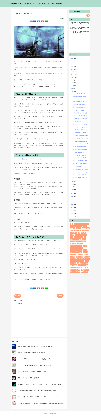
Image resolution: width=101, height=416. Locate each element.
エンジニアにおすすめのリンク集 (46, 3)
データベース (80, 254)
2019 (72, 199)
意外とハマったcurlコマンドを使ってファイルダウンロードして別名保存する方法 (39, 384)
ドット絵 (77, 256)
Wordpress (84, 234)
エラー (79, 241)
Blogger (54, 413)
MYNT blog (14, 3)
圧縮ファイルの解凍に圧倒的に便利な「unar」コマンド (32, 378)
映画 (76, 267)
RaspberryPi (75, 230)
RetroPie (80, 230)
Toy (84, 232)
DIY (70, 226)
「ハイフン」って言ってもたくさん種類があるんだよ (32, 371)
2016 (72, 207)
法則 (81, 267)
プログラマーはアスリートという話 (82, 129)
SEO (84, 230)
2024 (72, 63)
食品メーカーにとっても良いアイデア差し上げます (82, 177)
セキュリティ (79, 250)
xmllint (76, 239)
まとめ (79, 239)
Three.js (75, 232)
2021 (72, 193)
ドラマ (82, 256)
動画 (71, 265)
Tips (79, 232)
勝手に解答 (75, 265)
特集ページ (59, 3)
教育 (87, 265)
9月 (73, 80)
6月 (73, 88)
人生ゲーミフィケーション (81, 124)
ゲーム (76, 243)
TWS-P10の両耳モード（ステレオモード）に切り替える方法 (34, 359)
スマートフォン (73, 250)
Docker (73, 226)
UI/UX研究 (72, 234)
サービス (84, 245)
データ (75, 254)
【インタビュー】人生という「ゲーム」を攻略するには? (29, 159)
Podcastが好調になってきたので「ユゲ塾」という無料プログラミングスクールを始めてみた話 (82, 160)
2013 (72, 216)
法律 (84, 267)
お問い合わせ (27, 3)
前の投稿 (60, 295)
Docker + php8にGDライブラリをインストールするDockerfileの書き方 (81, 115)
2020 (72, 196)
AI (72, 223)
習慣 (82, 269)
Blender (75, 223)
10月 (73, 77)
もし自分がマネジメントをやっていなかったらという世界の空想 (81, 110)
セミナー (84, 250)
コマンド (80, 243)
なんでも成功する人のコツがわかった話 (82, 169)
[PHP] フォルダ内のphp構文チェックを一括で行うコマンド (82, 118)
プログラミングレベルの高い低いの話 (81, 96)
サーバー (80, 245)
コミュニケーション (73, 245)
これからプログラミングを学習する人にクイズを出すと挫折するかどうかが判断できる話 (81, 101)
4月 (73, 181)
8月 (73, 82)
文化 (71, 267)
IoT (80, 228)
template (71, 239)
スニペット (76, 247)
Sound (71, 232)
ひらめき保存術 (78, 166)
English (78, 226)
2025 (72, 61)
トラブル (85, 254)
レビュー (71, 263)
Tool (82, 232)
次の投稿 (17, 295)
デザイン (71, 254)
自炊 (85, 269)
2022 (72, 69)
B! (38, 21)
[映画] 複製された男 (79, 152)
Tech (34, 3)
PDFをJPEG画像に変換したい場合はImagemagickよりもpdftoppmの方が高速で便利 (40, 403)
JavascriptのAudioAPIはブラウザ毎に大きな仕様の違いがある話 (82, 143)
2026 (72, 58)
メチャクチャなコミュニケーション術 (82, 174)
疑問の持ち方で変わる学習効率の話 (82, 141)
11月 (73, 74)
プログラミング (82, 258)
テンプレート (85, 252)
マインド (87, 258)
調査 (71, 271)
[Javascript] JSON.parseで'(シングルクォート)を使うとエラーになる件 (37, 390)
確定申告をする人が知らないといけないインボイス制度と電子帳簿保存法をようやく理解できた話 (82, 172)
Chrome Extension (85, 223)
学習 (62, 18)
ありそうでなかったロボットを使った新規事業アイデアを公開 (81, 104)
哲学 (79, 265)
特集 (71, 269)
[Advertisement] (80, 43)
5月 (73, 91)
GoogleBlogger (84, 226)
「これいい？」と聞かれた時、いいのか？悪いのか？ (82, 127)
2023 (72, 66)
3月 (73, 184)
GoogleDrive (72, 228)
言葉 (87, 269)
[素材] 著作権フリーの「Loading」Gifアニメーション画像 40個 (35, 346)
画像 (73, 269)
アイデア (83, 239)
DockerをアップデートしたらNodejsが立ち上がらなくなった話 (82, 121)
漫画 (86, 267)
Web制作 (79, 234)
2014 (72, 213)
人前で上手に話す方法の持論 (80, 113)
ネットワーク (86, 256)
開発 (76, 271)
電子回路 (82, 271)
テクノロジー (79, 252)
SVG (87, 230)
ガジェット (72, 243)
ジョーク (71, 247)
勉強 (87, 263)
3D (70, 223)
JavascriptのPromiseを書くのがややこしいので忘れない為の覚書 (81, 99)
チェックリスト (73, 252)
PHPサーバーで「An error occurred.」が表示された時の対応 (34, 365)
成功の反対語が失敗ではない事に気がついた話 (82, 132)
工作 (84, 265)
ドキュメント (72, 256)
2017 (72, 204)
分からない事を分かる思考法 (81, 135)
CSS (79, 223)
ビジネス (76, 258)
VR (75, 234)
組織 (79, 269)
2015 (72, 210)
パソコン (71, 258)
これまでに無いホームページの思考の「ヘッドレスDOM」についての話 (81, 93)
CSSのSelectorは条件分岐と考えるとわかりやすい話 (81, 107)
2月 (73, 186)
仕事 (75, 263)
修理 (78, 263)
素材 (76, 269)
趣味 (73, 271)
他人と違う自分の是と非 (80, 157)
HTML (77, 228)
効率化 (84, 263)
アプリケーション (73, 241)
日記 (73, 267)
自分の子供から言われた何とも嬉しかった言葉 (82, 138)
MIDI (88, 228)
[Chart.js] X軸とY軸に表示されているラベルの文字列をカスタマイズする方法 (38, 397)
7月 (73, 85)
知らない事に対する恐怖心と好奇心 (82, 146)
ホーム (20, 3)
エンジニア (83, 241)
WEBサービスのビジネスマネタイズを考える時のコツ (82, 155)
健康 (81, 263)
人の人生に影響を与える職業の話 (82, 163)
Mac (71, 230)
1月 (73, 189)
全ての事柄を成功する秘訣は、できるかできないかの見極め (82, 149)
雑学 (79, 271)
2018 (72, 201)
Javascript (84, 228)
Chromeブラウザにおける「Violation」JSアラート (31, 352)
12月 (73, 71)
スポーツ (81, 247)
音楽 (86, 271)
